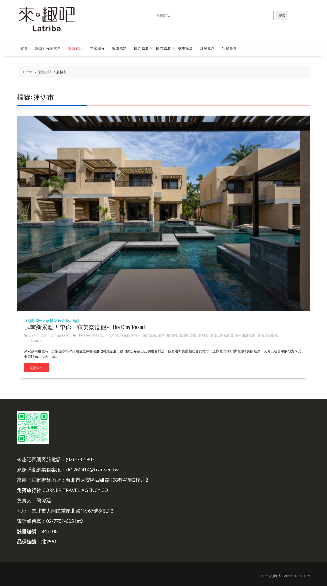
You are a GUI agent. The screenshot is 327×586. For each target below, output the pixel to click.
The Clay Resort (89, 335)
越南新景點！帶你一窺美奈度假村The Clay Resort (85, 326)
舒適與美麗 (187, 335)
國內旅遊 (163, 47)
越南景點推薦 (267, 335)
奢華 (161, 335)
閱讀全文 (36, 367)
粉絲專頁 (229, 47)
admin (64, 335)
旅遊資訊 (75, 47)
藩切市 (203, 335)
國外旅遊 (141, 47)
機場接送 (185, 47)
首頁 (24, 47)
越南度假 (226, 335)
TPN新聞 (111, 335)
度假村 (172, 335)
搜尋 (282, 15)
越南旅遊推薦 (245, 335)
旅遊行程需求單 (48, 47)
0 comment (39, 340)
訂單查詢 (207, 47)
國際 (53, 320)
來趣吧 (29, 320)
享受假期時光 (130, 335)
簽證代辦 (119, 47)
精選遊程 (97, 47)
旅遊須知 (65, 320)
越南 (76, 320)
